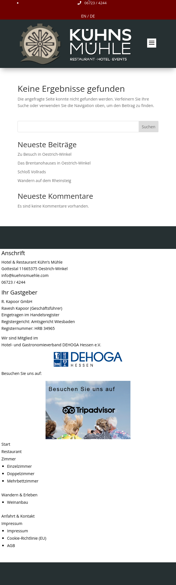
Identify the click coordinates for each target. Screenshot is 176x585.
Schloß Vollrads (32, 171)
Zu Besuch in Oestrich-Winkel (44, 154)
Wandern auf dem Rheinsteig (44, 180)
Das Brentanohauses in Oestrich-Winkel (54, 163)
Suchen (148, 126)
